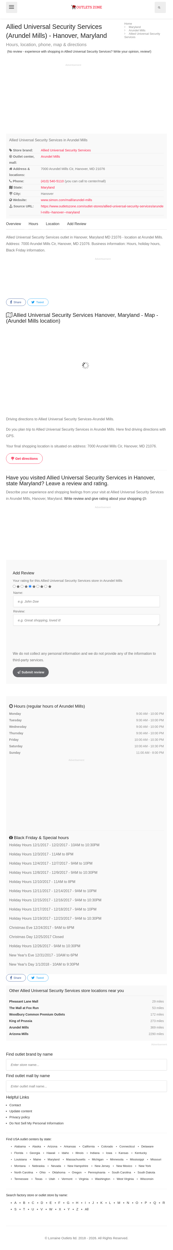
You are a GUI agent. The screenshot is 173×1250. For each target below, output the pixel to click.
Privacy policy (19, 1117)
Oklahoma (58, 1172)
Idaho (65, 1153)
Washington (102, 1179)
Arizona (52, 1146)
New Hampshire (78, 1166)
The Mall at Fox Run (24, 1008)
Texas (38, 1179)
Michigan (97, 1159)
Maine (37, 1159)
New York (145, 1166)
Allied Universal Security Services (66, 150)
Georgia (35, 1153)
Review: (19, 611)
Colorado (107, 1146)
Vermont (66, 1179)
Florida (18, 1153)
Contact (15, 1105)
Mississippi (137, 1159)
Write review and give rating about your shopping (105, 498)
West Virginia (125, 1179)
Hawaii (50, 1153)
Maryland (48, 187)
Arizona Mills (18, 1034)
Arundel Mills (50, 156)
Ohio (43, 1172)
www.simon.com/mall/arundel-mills (66, 200)
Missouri (155, 1159)
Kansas (123, 1153)
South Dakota (146, 1172)
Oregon (77, 1172)
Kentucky (141, 1153)
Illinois (80, 1153)
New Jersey (102, 1166)
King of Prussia (20, 1021)
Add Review (76, 224)
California (88, 1146)
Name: (18, 593)
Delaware (147, 1146)
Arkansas (70, 1146)
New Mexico (124, 1166)
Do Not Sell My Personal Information (36, 1123)
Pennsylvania (96, 1172)
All (87, 1209)
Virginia (84, 1179)
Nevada (56, 1166)
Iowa (109, 1153)
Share (15, 302)
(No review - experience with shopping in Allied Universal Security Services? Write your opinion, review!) (79, 51)
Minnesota (116, 1159)
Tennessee (21, 1179)
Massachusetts (76, 1159)
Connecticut (127, 1146)
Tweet (37, 302)
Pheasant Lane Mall (23, 1001)
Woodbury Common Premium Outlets (37, 1014)
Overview (13, 224)
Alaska (36, 1146)
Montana (20, 1166)
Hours (33, 224)
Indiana (95, 1153)
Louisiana (20, 1159)
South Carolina (121, 1172)
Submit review (30, 672)
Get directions (24, 458)
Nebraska (38, 1166)
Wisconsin (146, 1179)
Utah (52, 1179)
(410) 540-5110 (52, 181)
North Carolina (23, 1172)
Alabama (20, 1146)
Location (52, 224)
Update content (20, 1111)
